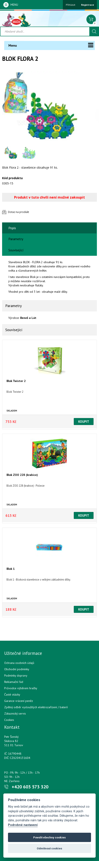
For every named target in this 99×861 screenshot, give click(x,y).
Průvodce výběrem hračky (20, 688)
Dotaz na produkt (18, 212)
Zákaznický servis (15, 713)
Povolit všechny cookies (49, 837)
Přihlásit (70, 4)
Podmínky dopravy (15, 675)
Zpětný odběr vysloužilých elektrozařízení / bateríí (36, 707)
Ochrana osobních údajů (19, 663)
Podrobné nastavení (23, 825)
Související (16, 250)
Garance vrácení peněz (18, 701)
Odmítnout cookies (49, 848)
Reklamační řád (13, 682)
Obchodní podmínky (16, 669)
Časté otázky (12, 694)
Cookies (9, 720)
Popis (12, 228)
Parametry (15, 239)
